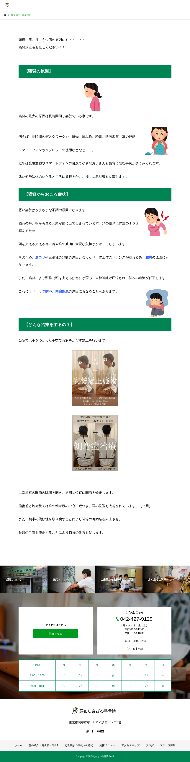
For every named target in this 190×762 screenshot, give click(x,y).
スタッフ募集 (168, 745)
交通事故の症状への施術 (79, 745)
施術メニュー (107, 745)
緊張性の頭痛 (59, 257)
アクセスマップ (130, 745)
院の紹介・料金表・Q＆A (43, 745)
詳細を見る (55, 633)
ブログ (150, 745)
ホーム (18, 745)
